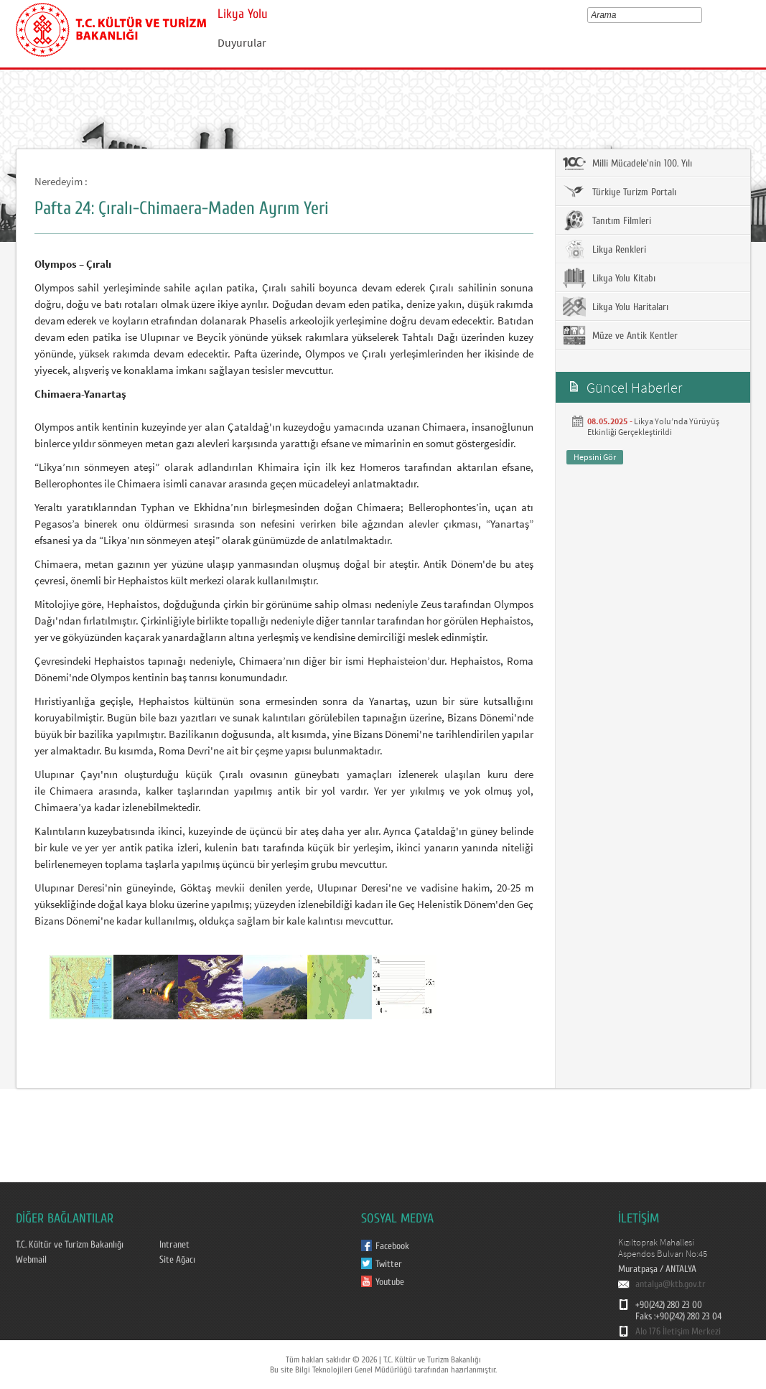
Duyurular (242, 42)
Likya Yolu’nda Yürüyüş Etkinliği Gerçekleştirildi (653, 426)
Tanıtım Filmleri (607, 220)
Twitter (388, 1264)
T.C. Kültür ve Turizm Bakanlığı (69, 1244)
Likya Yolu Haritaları (615, 306)
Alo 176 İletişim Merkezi (678, 1331)
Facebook (392, 1246)
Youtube (389, 1282)
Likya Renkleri (604, 249)
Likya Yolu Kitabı (609, 278)
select (701, 15)
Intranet (174, 1244)
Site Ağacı (177, 1260)
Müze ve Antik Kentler (620, 335)
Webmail (31, 1260)
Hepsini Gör (595, 457)
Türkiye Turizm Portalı (619, 192)
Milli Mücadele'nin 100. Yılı (627, 163)
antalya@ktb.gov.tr (670, 1284)
